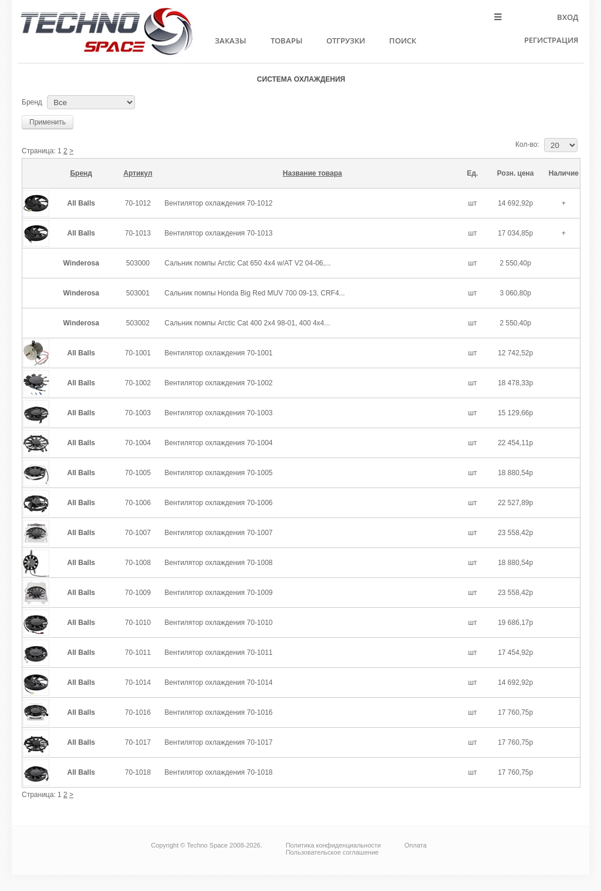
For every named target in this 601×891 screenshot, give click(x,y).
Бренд (32, 102)
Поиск (402, 40)
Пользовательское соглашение (332, 852)
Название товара (312, 173)
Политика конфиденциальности (333, 845)
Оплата (415, 845)
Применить (47, 122)
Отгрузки (345, 40)
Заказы (230, 40)
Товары (286, 40)
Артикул (137, 173)
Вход (567, 17)
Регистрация (551, 40)
